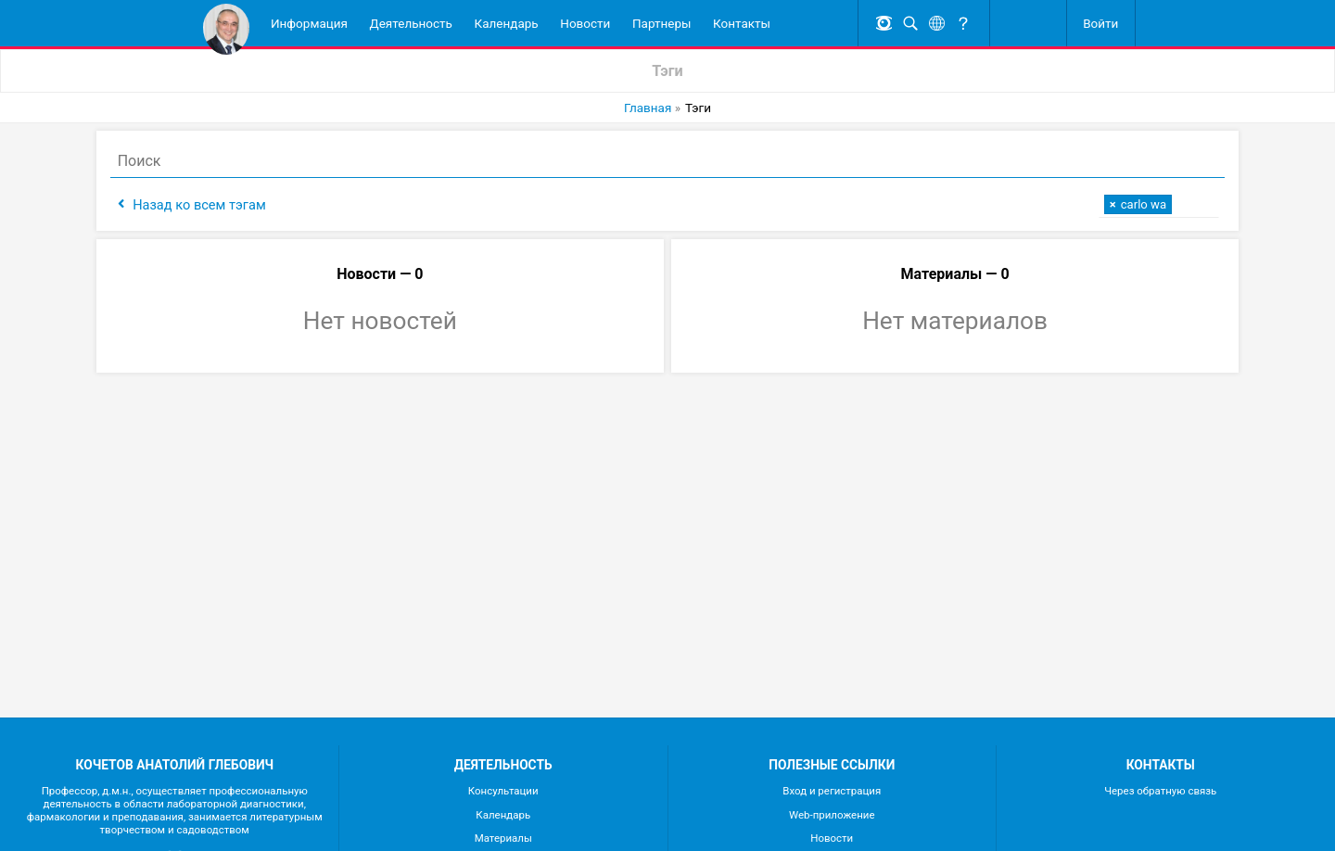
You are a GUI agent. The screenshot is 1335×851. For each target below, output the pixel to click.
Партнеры (662, 23)
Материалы (503, 838)
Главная (647, 107)
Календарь (507, 23)
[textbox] (1181, 203)
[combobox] (1150, 204)
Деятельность (411, 23)
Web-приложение (832, 814)
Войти (1100, 23)
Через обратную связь (1160, 790)
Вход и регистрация (831, 790)
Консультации (503, 790)
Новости (585, 23)
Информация (309, 23)
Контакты (741, 23)
